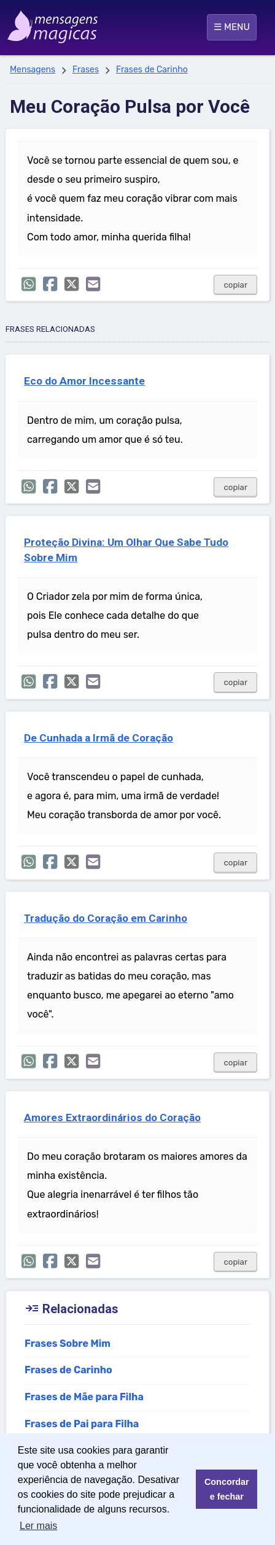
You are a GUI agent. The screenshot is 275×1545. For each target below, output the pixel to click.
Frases (85, 69)
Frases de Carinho (152, 69)
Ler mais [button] (38, 1525)
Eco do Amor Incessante (84, 381)
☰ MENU (232, 27)
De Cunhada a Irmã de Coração (98, 738)
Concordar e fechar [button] (226, 1489)
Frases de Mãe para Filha (84, 1397)
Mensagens (32, 69)
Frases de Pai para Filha (82, 1424)
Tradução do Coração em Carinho (105, 918)
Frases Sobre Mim (67, 1343)
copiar (235, 284)
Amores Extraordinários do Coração (112, 1117)
